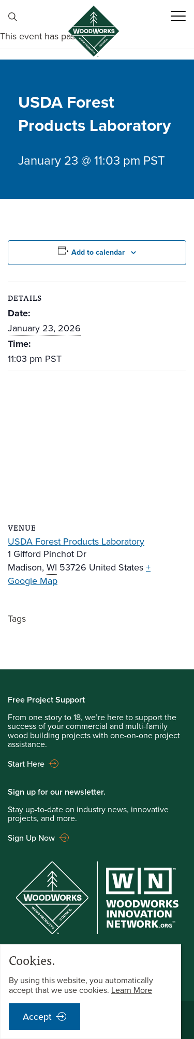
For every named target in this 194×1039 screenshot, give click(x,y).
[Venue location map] (97, 446)
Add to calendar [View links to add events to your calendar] (98, 252)
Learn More (131, 990)
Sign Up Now (31, 837)
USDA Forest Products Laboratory (76, 541)
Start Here (26, 763)
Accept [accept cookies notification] (37, 1016)
